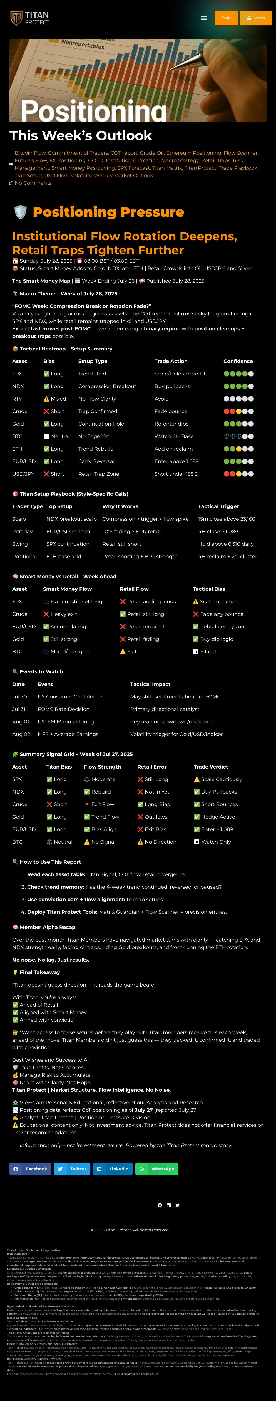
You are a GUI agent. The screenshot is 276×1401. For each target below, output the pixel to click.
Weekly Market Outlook (123, 175)
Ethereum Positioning (193, 153)
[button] (204, 18)
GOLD (95, 160)
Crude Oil (152, 153)
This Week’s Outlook (80, 135)
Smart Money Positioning (83, 168)
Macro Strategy (180, 160)
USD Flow (56, 175)
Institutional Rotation (132, 160)
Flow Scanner (241, 153)
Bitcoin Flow (30, 153)
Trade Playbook (238, 168)
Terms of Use (149, 1373)
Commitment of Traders (78, 153)
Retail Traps (215, 160)
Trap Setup (28, 175)
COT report (124, 153)
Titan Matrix (167, 168)
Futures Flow (31, 160)
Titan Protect (200, 168)
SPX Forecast (133, 168)
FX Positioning (67, 160)
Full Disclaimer (125, 1373)
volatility (81, 175)
